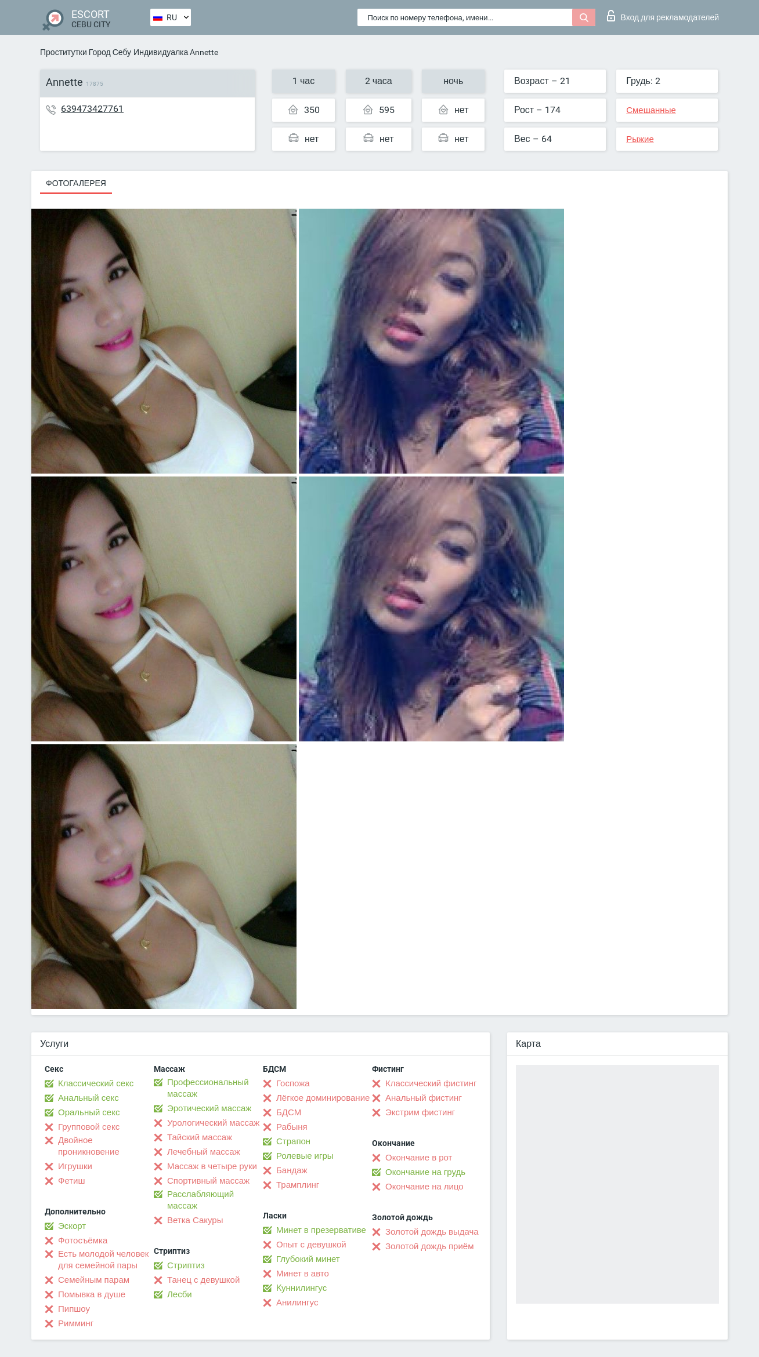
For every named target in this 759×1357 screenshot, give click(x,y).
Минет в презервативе (321, 1230)
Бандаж (292, 1170)
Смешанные (651, 110)
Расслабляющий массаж (200, 1200)
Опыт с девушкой (311, 1244)
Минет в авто (302, 1273)
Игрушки (75, 1166)
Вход (663, 15)
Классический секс (95, 1083)
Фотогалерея (76, 183)
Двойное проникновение (89, 1146)
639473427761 (92, 108)
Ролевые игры (305, 1156)
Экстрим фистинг (420, 1112)
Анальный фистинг (423, 1098)
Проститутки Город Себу (85, 52)
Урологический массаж (213, 1123)
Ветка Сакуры (195, 1220)
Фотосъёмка (82, 1240)
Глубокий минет (308, 1259)
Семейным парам (93, 1280)
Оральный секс (89, 1112)
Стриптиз (186, 1265)
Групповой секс (89, 1127)
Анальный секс (88, 1098)
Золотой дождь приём (429, 1246)
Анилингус (297, 1302)
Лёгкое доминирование (323, 1098)
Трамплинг (297, 1185)
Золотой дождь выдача (432, 1232)
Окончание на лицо (424, 1186)
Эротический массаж (209, 1108)
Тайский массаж (199, 1137)
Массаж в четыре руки (212, 1166)
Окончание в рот (418, 1157)
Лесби (179, 1294)
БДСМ (288, 1112)
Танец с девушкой (203, 1280)
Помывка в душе (91, 1294)
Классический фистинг (430, 1083)
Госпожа (293, 1083)
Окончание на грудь (425, 1172)
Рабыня (292, 1127)
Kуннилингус (301, 1288)
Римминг (75, 1323)
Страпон (293, 1141)
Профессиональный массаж (208, 1088)
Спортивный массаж (208, 1181)
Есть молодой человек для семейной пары (103, 1260)
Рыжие (640, 139)
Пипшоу (74, 1309)
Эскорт (72, 1226)
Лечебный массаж (203, 1152)
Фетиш (71, 1181)
